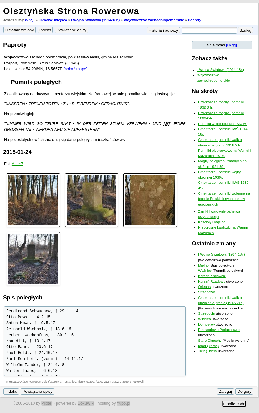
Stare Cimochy (210, 340)
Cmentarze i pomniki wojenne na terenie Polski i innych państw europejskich (224, 199)
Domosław (206, 324)
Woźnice (205, 270)
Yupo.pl (123, 403)
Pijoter (46, 403)
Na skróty (205, 91)
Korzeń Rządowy (211, 281)
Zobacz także (210, 58)
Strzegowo (206, 292)
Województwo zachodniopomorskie (154, 20)
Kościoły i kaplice (211, 222)
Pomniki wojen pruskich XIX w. (222, 124)
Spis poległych (22, 298)
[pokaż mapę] (75, 69)
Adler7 (17, 163)
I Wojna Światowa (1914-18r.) (95, 20)
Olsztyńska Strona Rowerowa (71, 11)
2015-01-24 (17, 152)
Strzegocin (206, 313)
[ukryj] (231, 45)
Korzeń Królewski (212, 276)
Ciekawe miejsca (53, 20)
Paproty (194, 20)
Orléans (204, 287)
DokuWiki (86, 403)
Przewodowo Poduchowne (219, 330)
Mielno (203, 265)
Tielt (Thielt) (207, 351)
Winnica (204, 319)
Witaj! (29, 20)
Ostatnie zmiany (214, 243)
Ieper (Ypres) (208, 346)
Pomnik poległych (36, 82)
